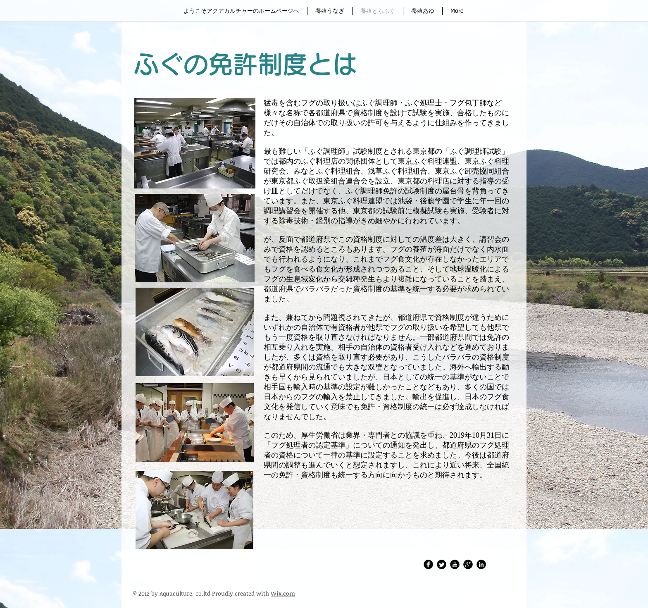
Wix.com (283, 593)
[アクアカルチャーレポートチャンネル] (455, 564)
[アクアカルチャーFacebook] (428, 564)
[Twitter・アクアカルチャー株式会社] (441, 564)
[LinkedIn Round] (481, 564)
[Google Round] (468, 564)
